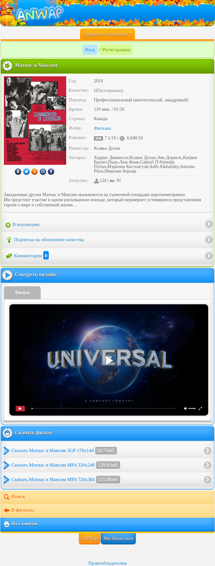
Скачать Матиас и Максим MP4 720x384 (66, 479)
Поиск (14, 497)
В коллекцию (22, 225)
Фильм (22, 292)
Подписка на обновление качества (44, 240)
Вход (90, 49)
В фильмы (18, 510)
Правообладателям (107, 563)
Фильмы (102, 128)
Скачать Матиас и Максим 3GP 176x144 (64, 450)
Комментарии (27, 255)
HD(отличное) (108, 90)
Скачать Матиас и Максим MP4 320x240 (66, 465)
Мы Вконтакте (118, 538)
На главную (20, 524)
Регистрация (116, 49)
